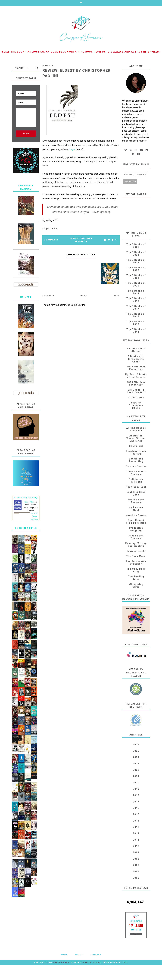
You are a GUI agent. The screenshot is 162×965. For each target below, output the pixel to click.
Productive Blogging (136, 529)
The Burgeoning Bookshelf (136, 562)
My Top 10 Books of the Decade (136, 375)
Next (116, 295)
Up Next (25, 297)
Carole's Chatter (136, 466)
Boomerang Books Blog (136, 460)
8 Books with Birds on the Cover (136, 359)
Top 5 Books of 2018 (136, 299)
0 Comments (51, 240)
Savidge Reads (136, 551)
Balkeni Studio (92, 962)
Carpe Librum (61, 962)
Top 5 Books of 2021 (136, 276)
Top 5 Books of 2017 (136, 307)
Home (83, 295)
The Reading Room (136, 577)
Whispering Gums (136, 585)
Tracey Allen (29, 502)
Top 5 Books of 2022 (136, 269)
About (79, 954)
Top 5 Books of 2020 (136, 284)
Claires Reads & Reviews (136, 473)
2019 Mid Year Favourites (136, 383)
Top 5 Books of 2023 (136, 261)
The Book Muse (136, 556)
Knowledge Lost (136, 487)
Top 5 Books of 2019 (136, 292)
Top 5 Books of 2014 (136, 330)
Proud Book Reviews (136, 537)
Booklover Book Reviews (136, 452)
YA (85, 241)
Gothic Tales (136, 397)
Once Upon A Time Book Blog (136, 521)
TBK (125, 962)
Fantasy (75, 238)
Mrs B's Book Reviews (136, 501)
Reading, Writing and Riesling (136, 544)
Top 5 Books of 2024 (136, 253)
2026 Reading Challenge (26, 497)
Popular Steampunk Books (136, 405)
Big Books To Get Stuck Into (136, 391)
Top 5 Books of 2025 (136, 245)
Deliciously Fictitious (136, 480)
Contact (95, 954)
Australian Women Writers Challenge (136, 438)
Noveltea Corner (136, 515)
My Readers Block (136, 508)
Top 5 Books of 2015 (136, 323)
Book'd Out (136, 446)
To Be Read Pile (26, 528)
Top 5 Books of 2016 (136, 315)
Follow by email (136, 164)
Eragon (72, 149)
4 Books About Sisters (136, 350)
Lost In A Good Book (136, 493)
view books (34, 519)
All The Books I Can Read (136, 429)
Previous (48, 295)
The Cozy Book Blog (136, 570)
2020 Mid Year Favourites (136, 368)
